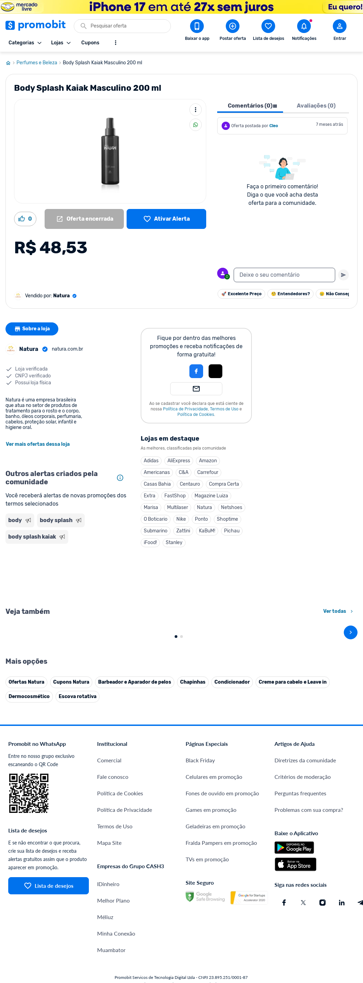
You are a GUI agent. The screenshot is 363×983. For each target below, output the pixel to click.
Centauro (190, 484)
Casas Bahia (157, 484)
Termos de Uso (224, 409)
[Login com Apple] (215, 371)
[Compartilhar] (195, 125)
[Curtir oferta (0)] (25, 219)
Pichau (231, 531)
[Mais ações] (195, 109)
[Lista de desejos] (166, 219)
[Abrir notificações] (304, 31)
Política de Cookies (195, 414)
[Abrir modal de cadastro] (340, 31)
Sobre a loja (32, 328)
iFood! (150, 542)
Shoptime (227, 519)
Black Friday (200, 912)
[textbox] (284, 275)
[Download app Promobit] (197, 31)
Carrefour (207, 472)
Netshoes (231, 507)
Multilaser (177, 507)
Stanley (174, 542)
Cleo (273, 125)
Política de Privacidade (185, 409)
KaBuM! (207, 531)
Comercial (109, 912)
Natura (204, 507)
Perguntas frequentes (300, 945)
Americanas (157, 472)
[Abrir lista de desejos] (268, 31)
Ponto (201, 519)
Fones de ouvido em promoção (222, 945)
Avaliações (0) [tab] (316, 105)
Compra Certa (224, 484)
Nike (181, 519)
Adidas (151, 461)
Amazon (208, 461)
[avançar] (351, 708)
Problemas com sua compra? (308, 961)
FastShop (175, 496)
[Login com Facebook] (196, 371)
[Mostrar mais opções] (115, 42)
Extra (149, 496)
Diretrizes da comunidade (305, 912)
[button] (173, 371)
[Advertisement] (66, 574)
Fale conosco (112, 928)
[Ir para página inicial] (10, 63)
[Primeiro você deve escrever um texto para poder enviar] (343, 274)
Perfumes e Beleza (39, 63)
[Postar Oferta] (232, 31)
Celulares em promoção (214, 928)
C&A (183, 472)
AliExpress (178, 461)
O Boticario (155, 519)
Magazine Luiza (211, 496)
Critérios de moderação (302, 928)
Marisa (151, 507)
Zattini (183, 531)
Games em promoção (211, 961)
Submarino (155, 531)
